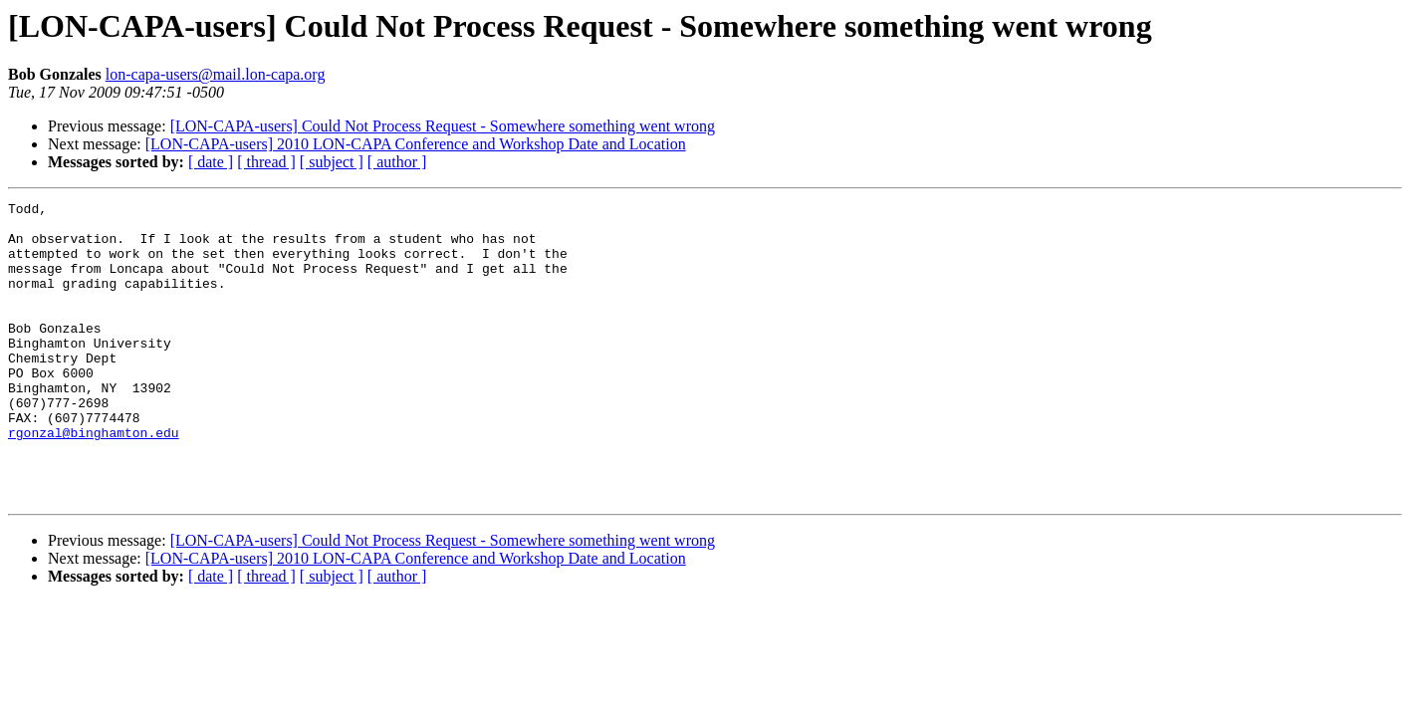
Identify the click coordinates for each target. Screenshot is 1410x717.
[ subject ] (331, 161)
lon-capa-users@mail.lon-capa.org (216, 74)
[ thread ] (266, 161)
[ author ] (397, 161)
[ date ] (210, 161)
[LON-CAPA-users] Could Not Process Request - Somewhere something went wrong (442, 126)
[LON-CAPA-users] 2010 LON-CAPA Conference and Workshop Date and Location (415, 143)
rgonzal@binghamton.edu (93, 480)
